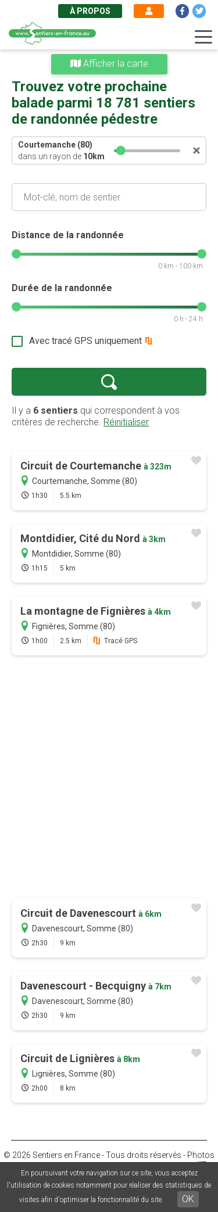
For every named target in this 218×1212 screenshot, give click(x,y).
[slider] (121, 150)
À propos (90, 11)
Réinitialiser (126, 422)
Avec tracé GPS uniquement (85, 340)
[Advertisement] (109, 778)
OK (188, 1198)
